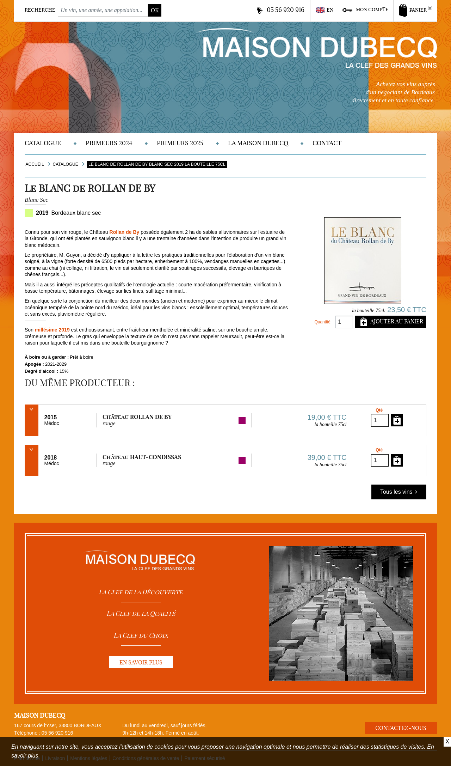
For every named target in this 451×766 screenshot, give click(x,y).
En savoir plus (140, 662)
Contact (327, 143)
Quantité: (323, 322)
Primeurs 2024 (109, 143)
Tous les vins (399, 492)
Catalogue (43, 143)
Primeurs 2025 (180, 143)
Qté (379, 410)
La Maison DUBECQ (258, 143)
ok (155, 10)
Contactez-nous (400, 727)
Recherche (40, 10)
